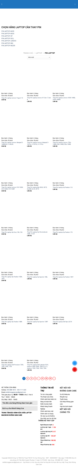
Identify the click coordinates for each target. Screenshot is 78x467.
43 (50, 378)
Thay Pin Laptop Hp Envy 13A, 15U (11, 232)
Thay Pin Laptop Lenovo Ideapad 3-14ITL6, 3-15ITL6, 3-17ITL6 (38, 143)
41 (42, 378)
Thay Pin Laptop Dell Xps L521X (62, 322)
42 (46, 378)
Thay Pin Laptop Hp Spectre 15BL (37, 277)
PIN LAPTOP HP (7, 36)
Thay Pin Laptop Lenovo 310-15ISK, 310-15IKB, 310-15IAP (12, 188)
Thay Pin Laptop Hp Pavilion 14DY (63, 277)
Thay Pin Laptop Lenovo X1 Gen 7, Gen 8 (39, 98)
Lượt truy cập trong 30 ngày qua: (46, 432)
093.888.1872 (11, 390)
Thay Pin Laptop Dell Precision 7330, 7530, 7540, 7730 (12, 365)
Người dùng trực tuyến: (46, 424)
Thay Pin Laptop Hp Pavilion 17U (63, 232)
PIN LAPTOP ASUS (7, 33)
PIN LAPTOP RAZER (8, 46)
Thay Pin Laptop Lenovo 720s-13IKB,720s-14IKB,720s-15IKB (62, 143)
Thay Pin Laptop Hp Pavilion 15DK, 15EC (11, 277)
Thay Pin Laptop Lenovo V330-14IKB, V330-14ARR (64, 98)
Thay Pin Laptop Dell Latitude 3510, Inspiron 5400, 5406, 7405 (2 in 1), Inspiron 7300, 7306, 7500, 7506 (37, 366)
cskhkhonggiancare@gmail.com (15, 392)
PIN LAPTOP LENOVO (8, 41)
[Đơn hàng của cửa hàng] (39, 57)
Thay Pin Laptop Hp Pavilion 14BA (11, 322)
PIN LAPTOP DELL (7, 38)
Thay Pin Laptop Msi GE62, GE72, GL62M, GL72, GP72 (37, 188)
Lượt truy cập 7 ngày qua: (45, 428)
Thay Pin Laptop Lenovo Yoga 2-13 (12, 98)
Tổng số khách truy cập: (45, 441)
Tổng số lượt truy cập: (46, 444)
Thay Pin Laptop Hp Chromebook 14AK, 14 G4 (37, 233)
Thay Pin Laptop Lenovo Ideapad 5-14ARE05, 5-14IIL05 (12, 143)
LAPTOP (39, 53)
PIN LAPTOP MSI (7, 43)
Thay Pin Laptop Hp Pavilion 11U (63, 187)
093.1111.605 (21, 390)
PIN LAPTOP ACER (7, 31)
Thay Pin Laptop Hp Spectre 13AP (37, 322)
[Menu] (2, 4)
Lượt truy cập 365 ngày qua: (45, 436)
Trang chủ (28, 53)
